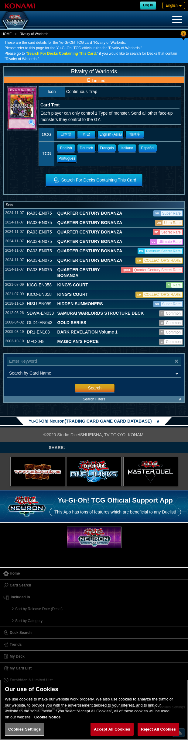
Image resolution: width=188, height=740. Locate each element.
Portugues (67, 158)
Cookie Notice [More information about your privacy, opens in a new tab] (47, 717)
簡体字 (134, 134)
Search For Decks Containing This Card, (62, 53)
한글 (86, 134)
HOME (7, 34)
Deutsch (86, 148)
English (66, 148)
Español (147, 148)
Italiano (127, 148)
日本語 (65, 134)
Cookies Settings (24, 729)
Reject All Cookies (158, 729)
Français (107, 148)
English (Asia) (110, 134)
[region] (94, 709)
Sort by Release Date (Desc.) (39, 609)
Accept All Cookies (112, 729)
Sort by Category (29, 621)
